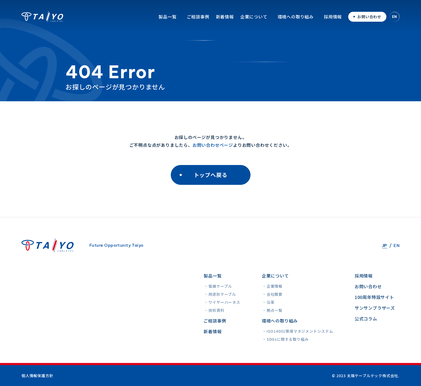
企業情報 (274, 286)
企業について (253, 20)
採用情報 (333, 20)
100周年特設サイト (374, 297)
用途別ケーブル (222, 294)
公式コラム (366, 318)
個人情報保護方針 (37, 375)
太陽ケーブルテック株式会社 (42, 20)
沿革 (271, 302)
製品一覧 (167, 20)
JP (384, 245)
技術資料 (216, 310)
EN (394, 20)
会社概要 (274, 294)
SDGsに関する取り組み (288, 339)
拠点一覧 (274, 310)
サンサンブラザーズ (375, 308)
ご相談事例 (198, 20)
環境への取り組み (296, 20)
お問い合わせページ (213, 145)
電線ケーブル (220, 286)
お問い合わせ (368, 286)
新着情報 (225, 20)
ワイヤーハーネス (224, 302)
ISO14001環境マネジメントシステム (300, 331)
